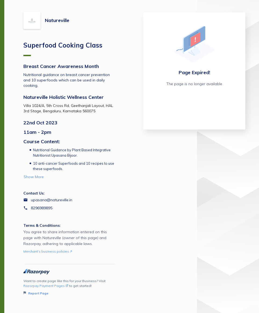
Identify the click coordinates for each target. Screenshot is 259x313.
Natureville (57, 20)
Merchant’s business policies (47, 251)
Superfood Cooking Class (62, 48)
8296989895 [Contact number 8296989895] (41, 208)
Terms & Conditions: (42, 225)
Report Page (35, 293)
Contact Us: (34, 193)
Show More (34, 177)
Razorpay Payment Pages (45, 286)
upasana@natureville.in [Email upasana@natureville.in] (51, 199)
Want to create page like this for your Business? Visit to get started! (70, 287)
